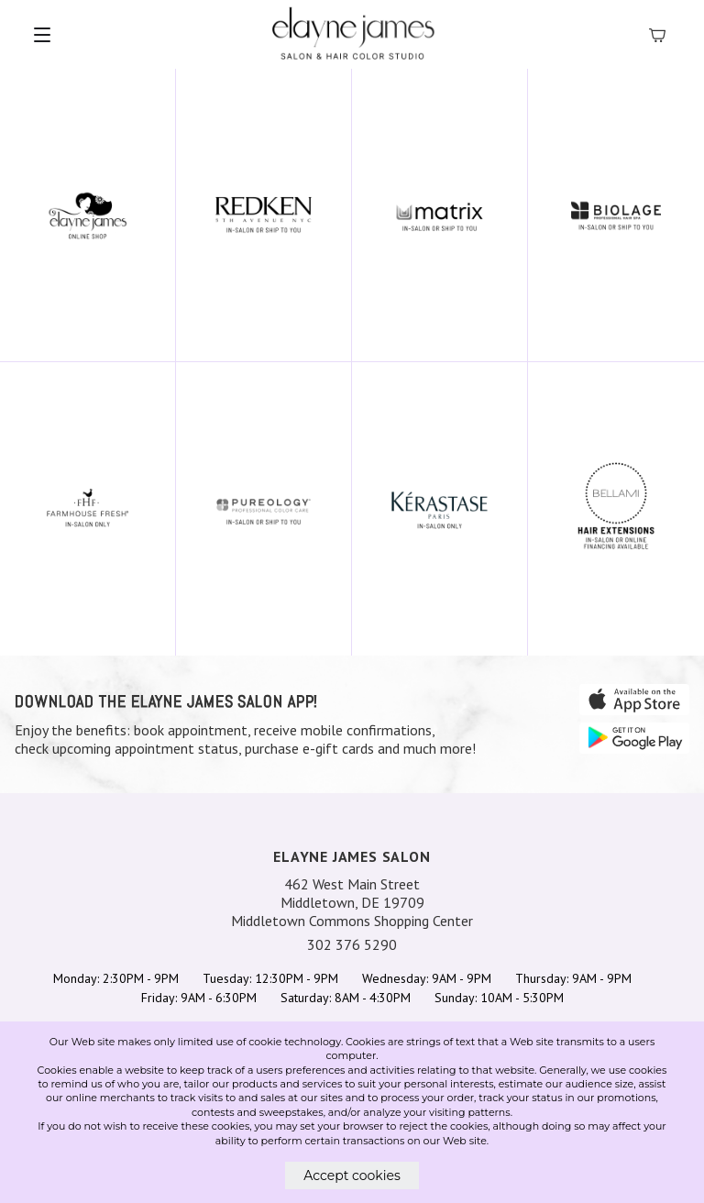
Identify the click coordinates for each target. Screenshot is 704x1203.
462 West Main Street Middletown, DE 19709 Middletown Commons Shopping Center (352, 902)
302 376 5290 (352, 944)
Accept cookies (352, 1175)
